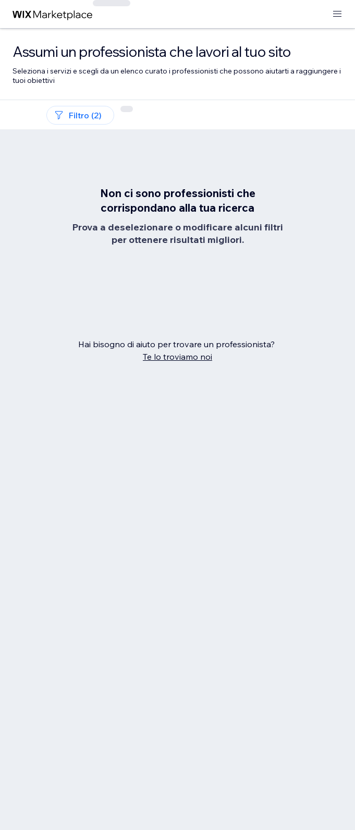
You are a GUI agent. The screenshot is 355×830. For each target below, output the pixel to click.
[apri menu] (337, 14)
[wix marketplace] (53, 14)
